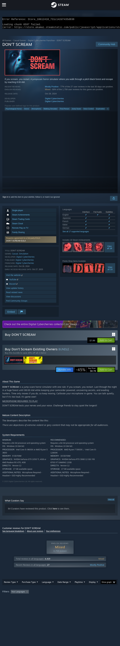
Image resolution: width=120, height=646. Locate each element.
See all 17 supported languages (75, 233)
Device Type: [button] (51, 598)
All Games (6, 42)
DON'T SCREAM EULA (16, 243)
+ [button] (107, 111)
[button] (30, 241)
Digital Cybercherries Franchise (41, 42)
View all (111, 501)
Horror (26, 111)
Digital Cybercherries (54, 100)
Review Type (10, 584)
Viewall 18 (109, 249)
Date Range (63, 584)
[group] (60, 596)
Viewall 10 (110, 270)
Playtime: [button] (74, 593)
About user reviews (35, 533)
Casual (15, 255)
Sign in (5, 199)
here (55, 510)
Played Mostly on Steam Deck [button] (96, 593)
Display (92, 584)
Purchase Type (29, 584)
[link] (86, 371)
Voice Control (88, 111)
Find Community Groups (16, 302)
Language (46, 584)
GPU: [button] (37, 598)
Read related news (14, 294)
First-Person (64, 111)
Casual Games (19, 42)
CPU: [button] (27, 598)
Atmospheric (36, 111)
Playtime (79, 584)
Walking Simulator (50, 111)
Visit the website (14, 277)
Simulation (23, 255)
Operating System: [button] (11, 598)
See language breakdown (13, 533)
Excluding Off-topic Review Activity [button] (49, 593)
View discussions (13, 298)
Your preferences (53, 533)
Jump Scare (76, 111)
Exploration (100, 111)
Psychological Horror (14, 111)
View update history (15, 290)
